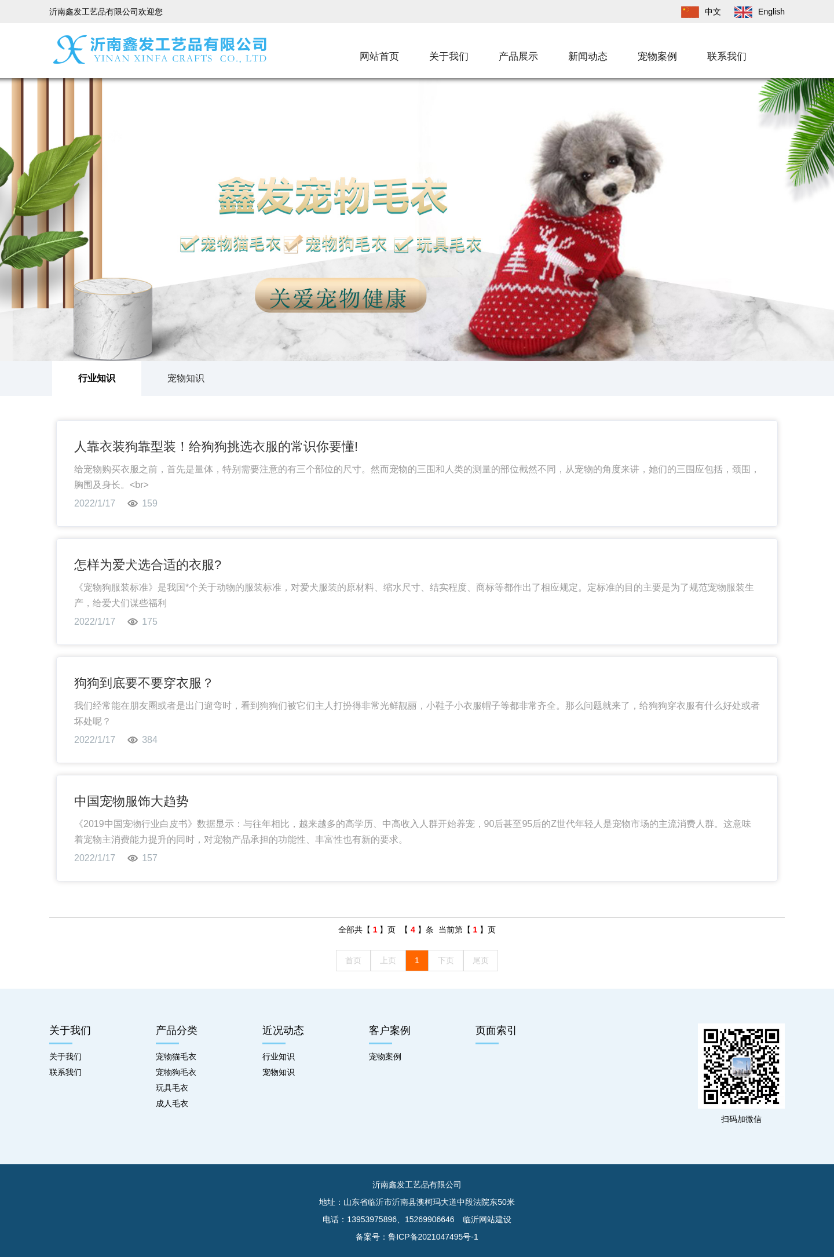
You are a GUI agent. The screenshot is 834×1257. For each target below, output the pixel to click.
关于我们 (449, 56)
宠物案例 (657, 56)
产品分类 (176, 1030)
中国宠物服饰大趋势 (131, 801)
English (754, 11)
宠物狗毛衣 (176, 1072)
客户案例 (390, 1030)
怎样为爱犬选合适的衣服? (147, 565)
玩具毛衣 (172, 1087)
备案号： (417, 1236)
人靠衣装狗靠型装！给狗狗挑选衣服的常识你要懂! (216, 446)
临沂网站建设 (487, 1219)
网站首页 (379, 56)
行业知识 (96, 378)
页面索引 (496, 1030)
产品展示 (518, 56)
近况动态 (283, 1030)
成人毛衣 (172, 1103)
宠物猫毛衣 (176, 1056)
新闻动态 (588, 56)
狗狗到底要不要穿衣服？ (144, 683)
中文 (695, 11)
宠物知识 (185, 378)
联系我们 (727, 56)
